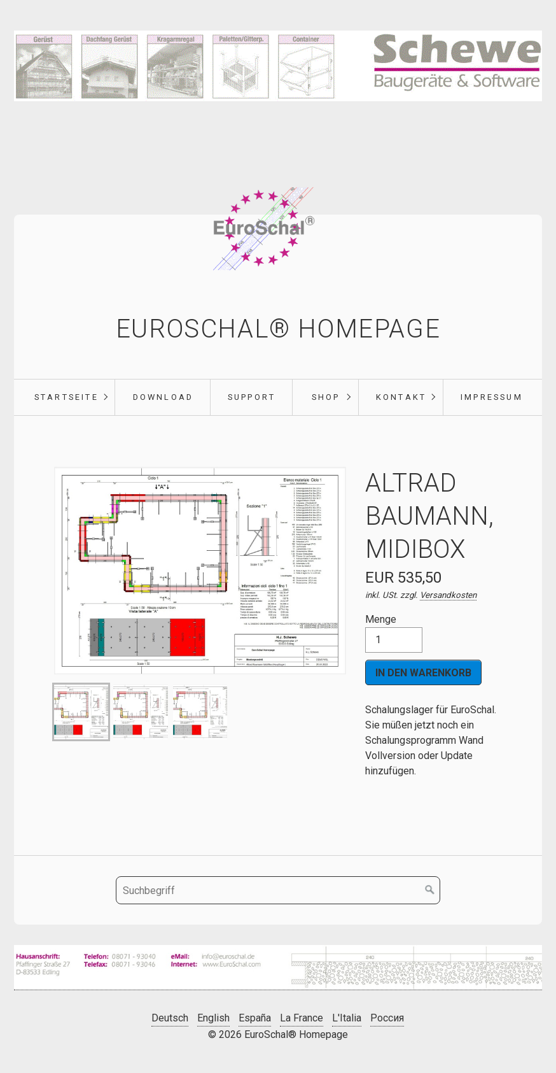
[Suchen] (430, 890)
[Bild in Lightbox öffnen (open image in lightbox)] (278, 967)
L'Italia (346, 1018)
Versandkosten (448, 595)
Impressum (492, 397)
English (213, 1018)
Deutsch (169, 1018)
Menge (393, 633)
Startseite (66, 397)
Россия (387, 1018)
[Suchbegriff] (278, 890)
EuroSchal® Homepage (278, 329)
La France (301, 1018)
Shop (326, 397)
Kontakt (401, 397)
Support (251, 397)
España (255, 1018)
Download (163, 397)
